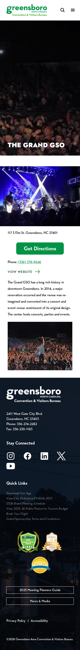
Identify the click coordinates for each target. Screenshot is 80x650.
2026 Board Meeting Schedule (25, 503)
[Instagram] (10, 457)
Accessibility (39, 621)
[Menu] (72, 10)
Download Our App (18, 493)
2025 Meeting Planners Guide (40, 590)
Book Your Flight (17, 514)
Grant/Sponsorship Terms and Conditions (33, 519)
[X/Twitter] (61, 457)
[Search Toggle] (62, 10)
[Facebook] (27, 457)
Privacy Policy (16, 621)
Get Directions (40, 248)
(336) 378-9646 (29, 262)
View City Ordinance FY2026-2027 (29, 498)
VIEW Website (20, 272)
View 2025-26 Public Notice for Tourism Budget (37, 508)
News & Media (40, 601)
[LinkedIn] (44, 457)
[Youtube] (10, 467)
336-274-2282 (27, 424)
